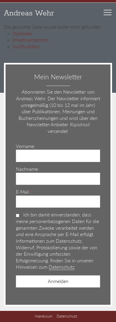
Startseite (22, 33)
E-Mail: (24, 192)
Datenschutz (62, 267)
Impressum (43, 316)
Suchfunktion (26, 46)
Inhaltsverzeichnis (30, 40)
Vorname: (25, 146)
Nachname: (27, 169)
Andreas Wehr (29, 13)
